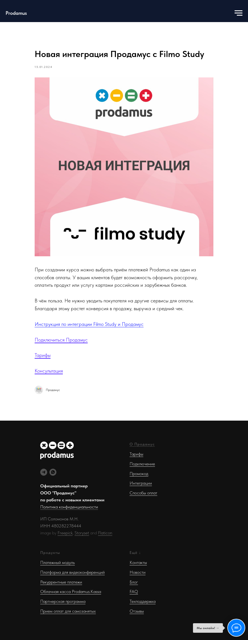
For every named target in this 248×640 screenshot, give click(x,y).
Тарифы (43, 355)
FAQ (134, 591)
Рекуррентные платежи (61, 582)
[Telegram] (43, 472)
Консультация (49, 371)
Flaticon (105, 532)
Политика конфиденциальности (69, 506)
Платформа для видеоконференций (72, 572)
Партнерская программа (62, 601)
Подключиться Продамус (61, 340)
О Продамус (142, 444)
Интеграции (141, 483)
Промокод (139, 473)
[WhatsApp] (52, 472)
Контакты (138, 562)
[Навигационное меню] (238, 13)
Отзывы (137, 611)
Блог (134, 582)
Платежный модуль (57, 562)
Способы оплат (143, 493)
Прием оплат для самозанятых (68, 611)
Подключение (142, 463)
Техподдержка (143, 601)
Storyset (82, 532)
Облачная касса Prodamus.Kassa (70, 591)
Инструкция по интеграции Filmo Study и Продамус (89, 324)
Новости (138, 572)
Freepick (65, 532)
